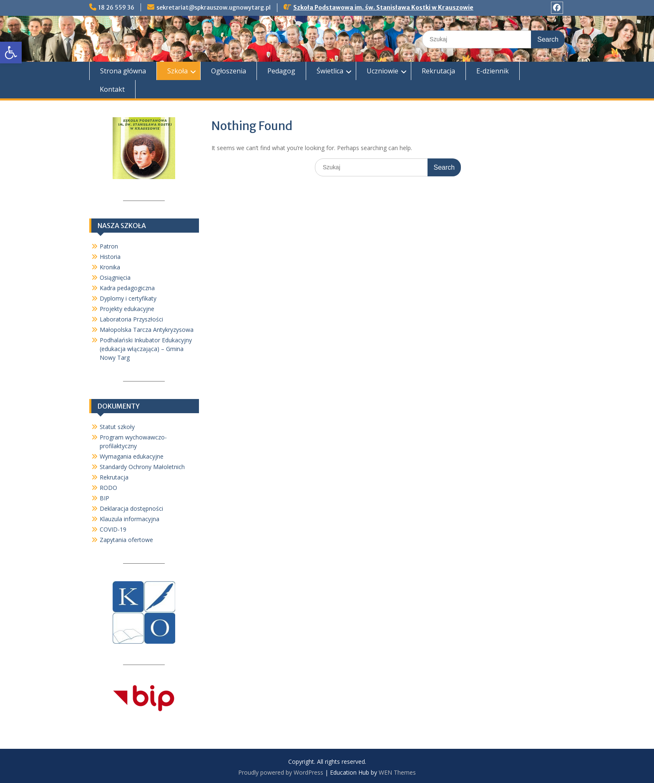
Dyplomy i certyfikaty (128, 298)
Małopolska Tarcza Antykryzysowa (147, 330)
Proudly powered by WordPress (280, 772)
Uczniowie (382, 70)
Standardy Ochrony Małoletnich (142, 467)
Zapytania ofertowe (126, 540)
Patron (109, 246)
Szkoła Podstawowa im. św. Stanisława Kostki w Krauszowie (383, 7)
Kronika (110, 267)
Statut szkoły (117, 427)
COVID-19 (113, 529)
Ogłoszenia (228, 70)
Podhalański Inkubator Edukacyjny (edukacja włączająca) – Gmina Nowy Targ (146, 348)
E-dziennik (492, 70)
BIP (104, 498)
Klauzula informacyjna (129, 519)
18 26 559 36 (116, 7)
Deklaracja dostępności (131, 508)
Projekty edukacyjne (127, 309)
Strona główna (123, 70)
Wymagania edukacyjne (132, 456)
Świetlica (330, 70)
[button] (11, 52)
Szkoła (177, 70)
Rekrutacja (438, 70)
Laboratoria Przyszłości (131, 319)
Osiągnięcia (115, 277)
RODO (108, 488)
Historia (110, 257)
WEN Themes (397, 772)
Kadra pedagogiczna (127, 288)
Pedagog (281, 70)
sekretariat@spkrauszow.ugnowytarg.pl (213, 7)
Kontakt (112, 89)
